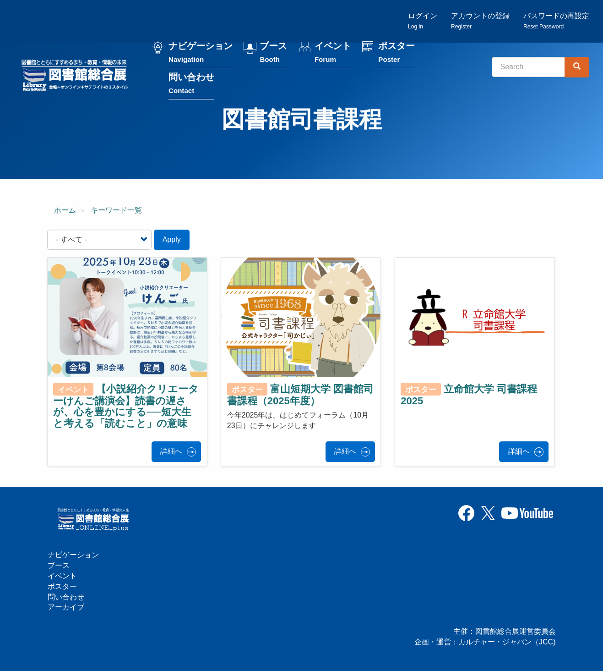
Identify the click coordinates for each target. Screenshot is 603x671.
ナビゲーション (200, 54)
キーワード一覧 (116, 210)
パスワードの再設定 (556, 21)
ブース (273, 54)
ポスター (396, 54)
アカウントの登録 (480, 21)
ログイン (422, 21)
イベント (333, 54)
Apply (172, 239)
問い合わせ (191, 85)
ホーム (65, 210)
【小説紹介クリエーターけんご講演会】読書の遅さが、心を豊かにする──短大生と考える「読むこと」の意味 (126, 406)
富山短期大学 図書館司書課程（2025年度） (300, 395)
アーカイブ (66, 607)
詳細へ (171, 451)
